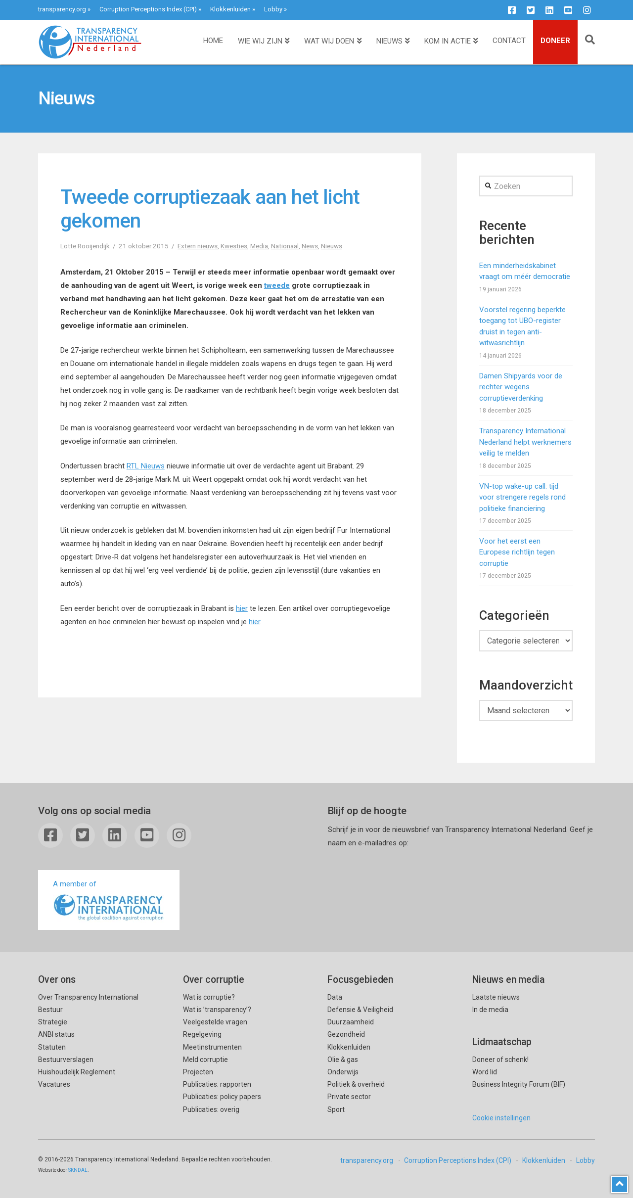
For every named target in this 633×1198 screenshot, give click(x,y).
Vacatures (54, 1084)
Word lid (484, 1072)
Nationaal (285, 246)
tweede (277, 285)
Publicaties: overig (211, 1109)
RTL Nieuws (146, 465)
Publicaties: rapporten (217, 1084)
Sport (336, 1109)
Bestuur (50, 1010)
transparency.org (62, 9)
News (310, 246)
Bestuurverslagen (65, 1059)
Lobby (273, 9)
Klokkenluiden (230, 9)
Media (259, 246)
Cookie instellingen (501, 1118)
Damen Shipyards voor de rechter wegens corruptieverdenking (520, 387)
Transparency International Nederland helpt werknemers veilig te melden (525, 442)
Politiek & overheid (356, 1084)
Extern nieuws (198, 246)
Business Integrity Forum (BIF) (518, 1084)
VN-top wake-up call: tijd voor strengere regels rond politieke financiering (522, 497)
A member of (109, 900)
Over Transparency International (88, 997)
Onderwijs (343, 1072)
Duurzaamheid (350, 1022)
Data (334, 997)
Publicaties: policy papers (222, 1097)
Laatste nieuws (496, 997)
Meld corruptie (205, 1059)
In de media (490, 1010)
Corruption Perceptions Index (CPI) (148, 9)
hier (242, 608)
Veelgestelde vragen (215, 1022)
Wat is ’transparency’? (217, 1010)
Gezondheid (346, 1034)
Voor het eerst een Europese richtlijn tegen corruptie (517, 552)
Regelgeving (202, 1034)
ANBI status (56, 1034)
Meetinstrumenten (212, 1047)
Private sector (349, 1097)
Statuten (52, 1047)
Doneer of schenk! (500, 1059)
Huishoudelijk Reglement (76, 1072)
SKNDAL (78, 1170)
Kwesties (234, 246)
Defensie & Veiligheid (360, 1010)
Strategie (52, 1022)
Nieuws (331, 246)
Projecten (198, 1072)
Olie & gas (342, 1059)
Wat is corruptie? (209, 997)
